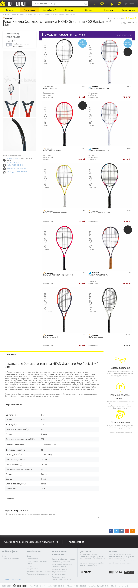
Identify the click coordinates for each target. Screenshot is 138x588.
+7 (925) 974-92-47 (13, 162)
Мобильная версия (13, 579)
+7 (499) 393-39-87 (13, 158)
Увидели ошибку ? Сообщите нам (39, 571)
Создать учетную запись (10, 559)
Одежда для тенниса (59, 569)
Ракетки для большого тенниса (63, 559)
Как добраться (128, 10)
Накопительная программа (37, 561)
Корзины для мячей (59, 574)
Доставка (108, 10)
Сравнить (131, 23)
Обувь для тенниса (59, 572)
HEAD (43, 479)
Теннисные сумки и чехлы (61, 562)
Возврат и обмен (33, 569)
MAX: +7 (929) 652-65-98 (15, 165)
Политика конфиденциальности (38, 574)
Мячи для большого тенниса (62, 564)
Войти (4, 556)
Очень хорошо (133, 18)
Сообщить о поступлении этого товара (22, 45)
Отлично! (135, 18)
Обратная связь (32, 559)
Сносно (131, 18)
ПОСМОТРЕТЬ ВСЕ (124, 35)
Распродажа (29, 10)
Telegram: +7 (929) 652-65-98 (16, 168)
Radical (44, 474)
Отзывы (69, 10)
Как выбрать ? (49, 10)
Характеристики (14, 404)
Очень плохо (127, 18)
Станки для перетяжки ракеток (63, 579)
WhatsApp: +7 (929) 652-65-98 (17, 172)
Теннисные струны (59, 567)
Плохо (129, 18)
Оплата (88, 10)
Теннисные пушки (58, 577)
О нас (29, 556)
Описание (11, 354)
